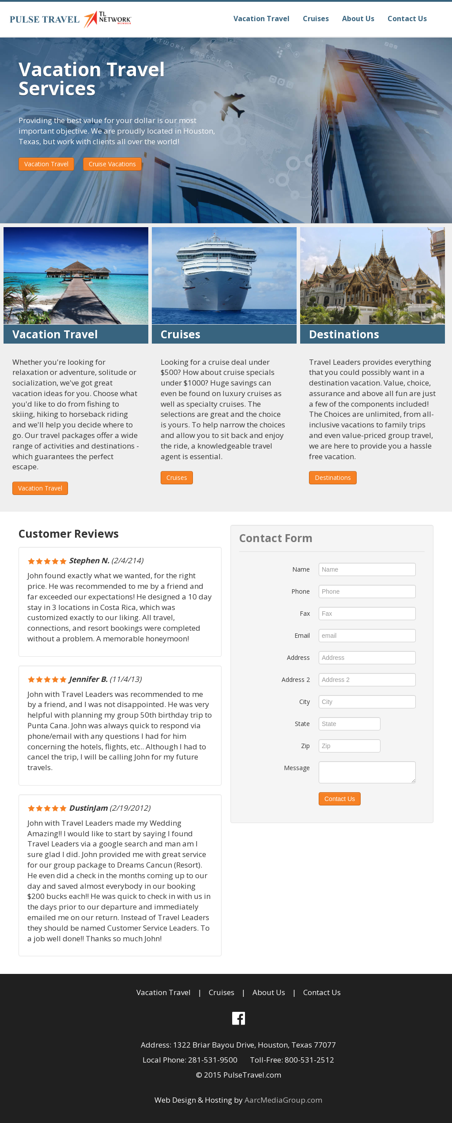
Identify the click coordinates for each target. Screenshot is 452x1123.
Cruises (316, 18)
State (302, 723)
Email (302, 635)
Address (298, 657)
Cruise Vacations (112, 164)
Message (297, 768)
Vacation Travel (262, 18)
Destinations (333, 477)
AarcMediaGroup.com (283, 1100)
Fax (305, 613)
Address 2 (296, 679)
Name (301, 569)
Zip (305, 745)
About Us (358, 18)
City (304, 701)
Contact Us (407, 18)
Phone (300, 591)
